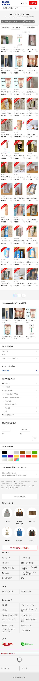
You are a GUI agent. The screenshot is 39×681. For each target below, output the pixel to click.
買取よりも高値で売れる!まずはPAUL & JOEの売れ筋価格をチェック (19, 474)
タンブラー (30, 22)
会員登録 (33, 3)
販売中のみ (5, 27)
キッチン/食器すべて (21, 404)
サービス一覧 (5, 668)
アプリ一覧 (24, 668)
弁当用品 (21, 408)
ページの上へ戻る (19, 496)
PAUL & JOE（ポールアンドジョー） (12, 22)
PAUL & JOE (19, 371)
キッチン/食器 (20, 401)
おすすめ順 (16, 27)
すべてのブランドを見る (19, 548)
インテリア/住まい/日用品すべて (20, 397)
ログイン (24, 3)
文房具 (20, 411)
